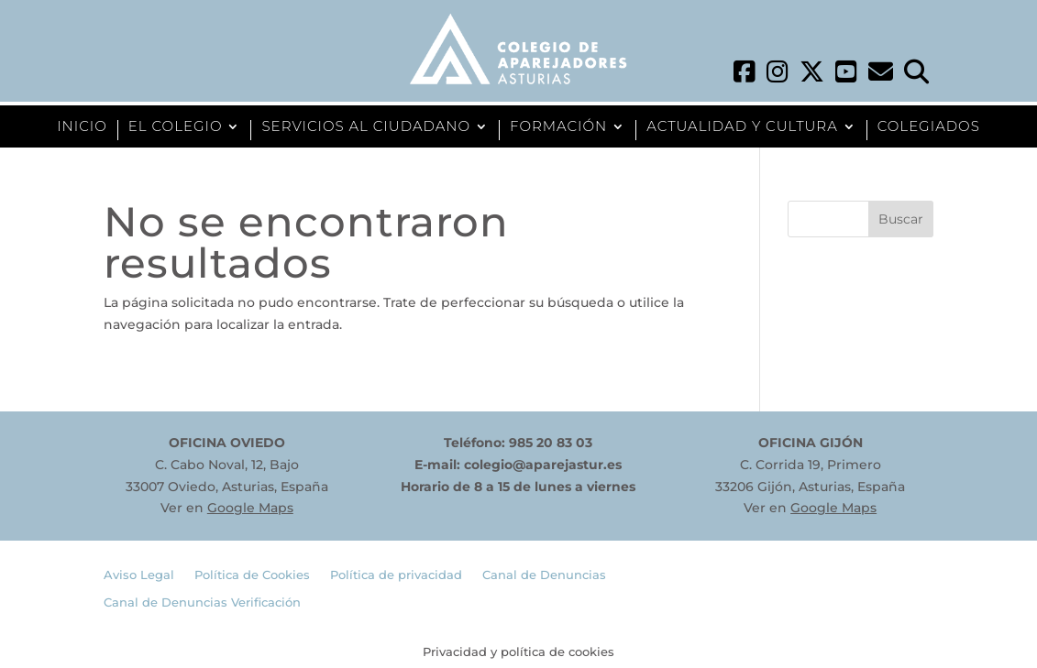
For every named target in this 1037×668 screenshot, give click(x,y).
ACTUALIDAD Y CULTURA (741, 127)
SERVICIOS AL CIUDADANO (365, 127)
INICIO (82, 127)
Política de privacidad (396, 575)
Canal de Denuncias (544, 575)
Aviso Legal (139, 575)
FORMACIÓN (558, 127)
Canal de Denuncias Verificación (202, 602)
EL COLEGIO (175, 127)
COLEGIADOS (928, 127)
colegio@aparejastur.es (543, 464)
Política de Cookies (252, 575)
